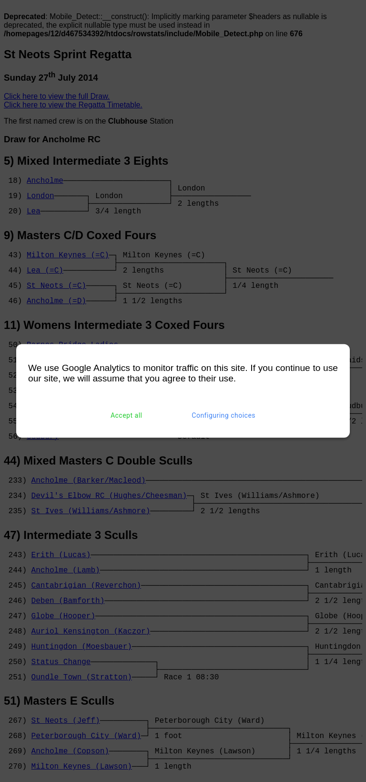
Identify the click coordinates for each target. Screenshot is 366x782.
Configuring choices (223, 415)
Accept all (126, 415)
